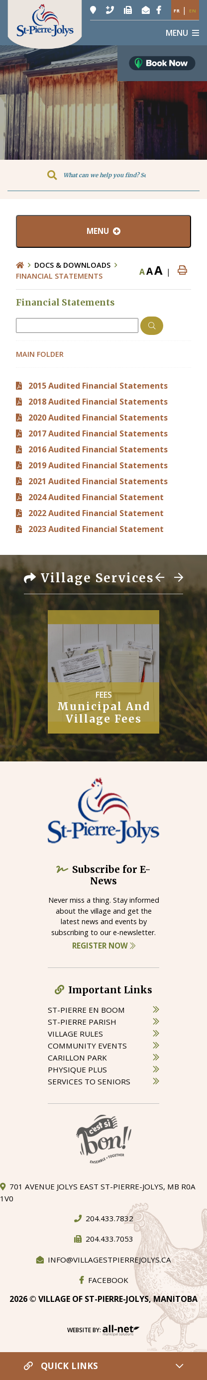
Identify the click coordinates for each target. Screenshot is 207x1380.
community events (87, 1046)
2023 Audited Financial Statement (96, 529)
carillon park (77, 1057)
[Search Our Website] (103, 175)
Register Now (103, 946)
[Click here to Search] (151, 326)
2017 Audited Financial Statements (98, 433)
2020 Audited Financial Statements (98, 417)
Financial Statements (59, 276)
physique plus (77, 1069)
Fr (177, 10)
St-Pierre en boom (86, 1010)
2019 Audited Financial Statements (98, 465)
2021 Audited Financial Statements (98, 481)
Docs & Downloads (72, 265)
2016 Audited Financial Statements (98, 449)
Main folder (40, 354)
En (193, 10)
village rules (75, 1034)
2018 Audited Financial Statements (98, 401)
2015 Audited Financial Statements (98, 385)
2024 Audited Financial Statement (96, 497)
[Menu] (182, 33)
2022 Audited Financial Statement (96, 513)
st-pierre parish (82, 1022)
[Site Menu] (103, 231)
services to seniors (89, 1081)
